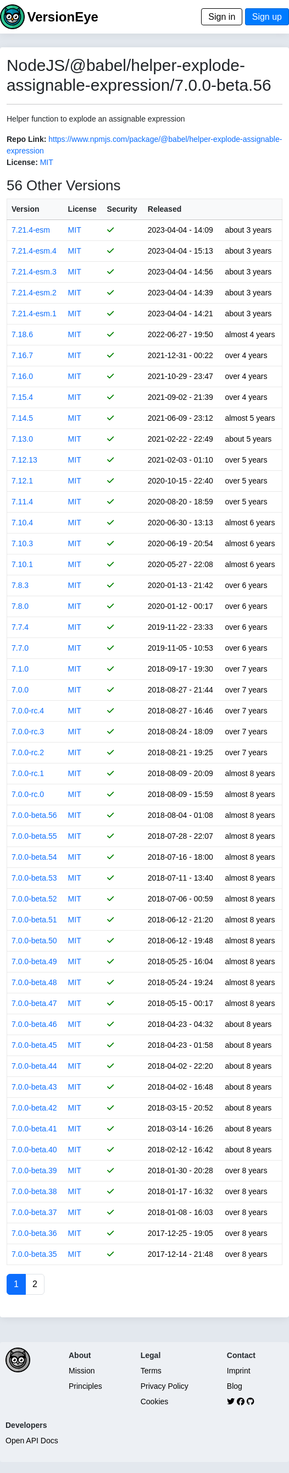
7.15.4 (22, 397)
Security (122, 209)
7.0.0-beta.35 (34, 1254)
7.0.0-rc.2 (28, 752)
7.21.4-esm (31, 230)
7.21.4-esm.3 (34, 271)
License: (22, 162)
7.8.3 (20, 585)
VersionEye (62, 16)
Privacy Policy (164, 1386)
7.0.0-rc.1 (28, 773)
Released (164, 209)
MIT (46, 162)
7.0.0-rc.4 (28, 710)
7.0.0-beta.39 (34, 1170)
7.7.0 (20, 648)
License (82, 209)
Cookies (155, 1401)
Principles (85, 1386)
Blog (234, 1386)
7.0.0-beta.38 (34, 1191)
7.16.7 (22, 355)
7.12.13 (24, 459)
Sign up (267, 16)
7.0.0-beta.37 (34, 1212)
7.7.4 (20, 627)
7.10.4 (22, 522)
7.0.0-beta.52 (34, 898)
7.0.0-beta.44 (34, 1066)
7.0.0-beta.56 (34, 815)
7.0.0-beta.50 (34, 940)
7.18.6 (22, 334)
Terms (151, 1370)
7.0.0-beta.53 (34, 877)
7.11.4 (22, 501)
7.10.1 (22, 564)
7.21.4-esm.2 (34, 292)
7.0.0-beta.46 (34, 1024)
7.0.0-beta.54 (34, 857)
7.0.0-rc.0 (28, 794)
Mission (82, 1370)
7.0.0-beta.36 (34, 1233)
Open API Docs (31, 1440)
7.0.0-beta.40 (34, 1149)
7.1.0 (20, 668)
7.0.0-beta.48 (34, 982)
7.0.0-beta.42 (34, 1107)
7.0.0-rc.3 (28, 731)
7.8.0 (20, 606)
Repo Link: (26, 139)
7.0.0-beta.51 (34, 919)
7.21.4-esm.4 (34, 250)
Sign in (221, 16)
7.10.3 (22, 543)
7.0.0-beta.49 (34, 961)
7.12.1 (22, 480)
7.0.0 (20, 689)
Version (26, 209)
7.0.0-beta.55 (34, 836)
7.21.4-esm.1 (34, 313)
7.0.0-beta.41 (34, 1128)
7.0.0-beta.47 (34, 1003)
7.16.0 (22, 376)
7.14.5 (22, 418)
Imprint (239, 1370)
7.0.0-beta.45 (34, 1045)
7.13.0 (22, 439)
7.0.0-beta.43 (34, 1086)
